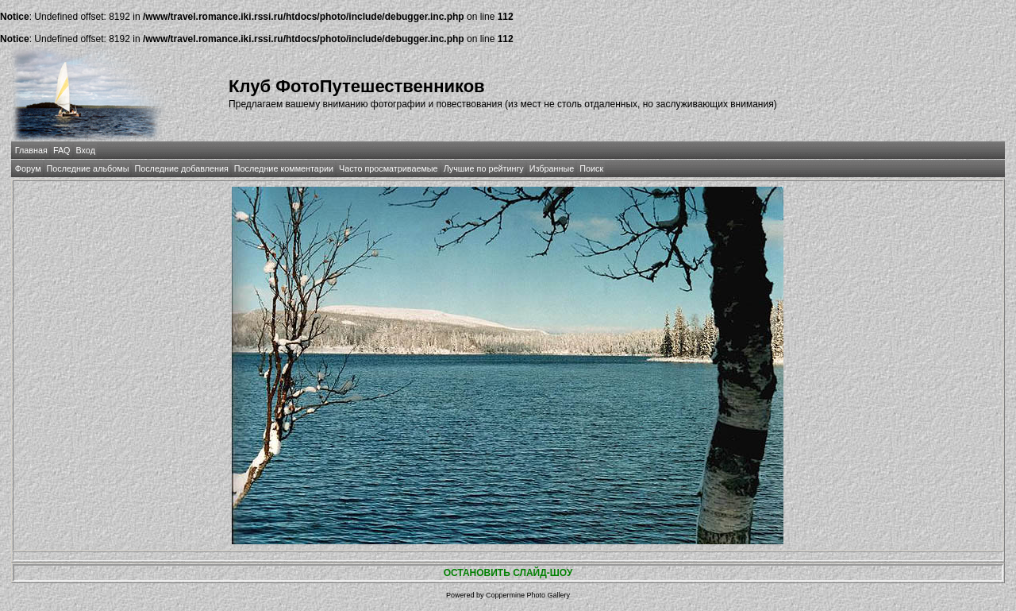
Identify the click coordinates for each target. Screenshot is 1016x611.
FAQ (62, 150)
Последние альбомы (88, 168)
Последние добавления (181, 168)
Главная (31, 150)
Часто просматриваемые (388, 168)
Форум (28, 168)
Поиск (591, 168)
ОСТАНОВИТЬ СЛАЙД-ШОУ (508, 572)
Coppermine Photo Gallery (528, 595)
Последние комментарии (283, 168)
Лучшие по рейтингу (484, 168)
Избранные (551, 168)
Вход (85, 150)
